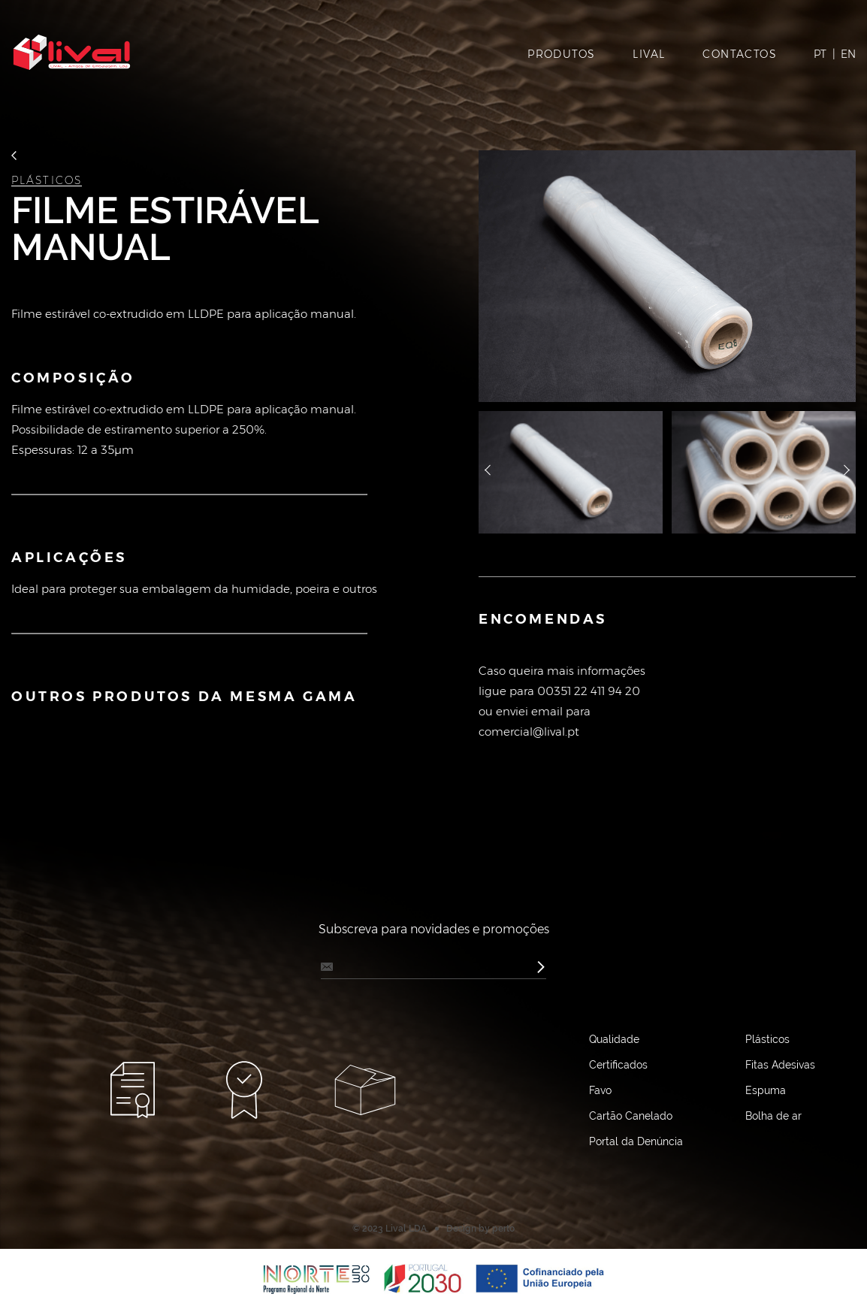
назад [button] (488, 471)
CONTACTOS (739, 54)
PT (820, 54)
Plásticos (46, 180)
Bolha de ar (773, 1116)
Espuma (765, 1090)
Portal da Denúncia (636, 1141)
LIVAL (649, 54)
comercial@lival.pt (529, 731)
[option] (667, 276)
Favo (600, 1090)
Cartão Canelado (630, 1116)
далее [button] (847, 471)
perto (503, 1228)
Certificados (618, 1065)
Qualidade (614, 1039)
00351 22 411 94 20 (588, 691)
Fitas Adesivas (780, 1065)
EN (848, 54)
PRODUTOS (561, 54)
